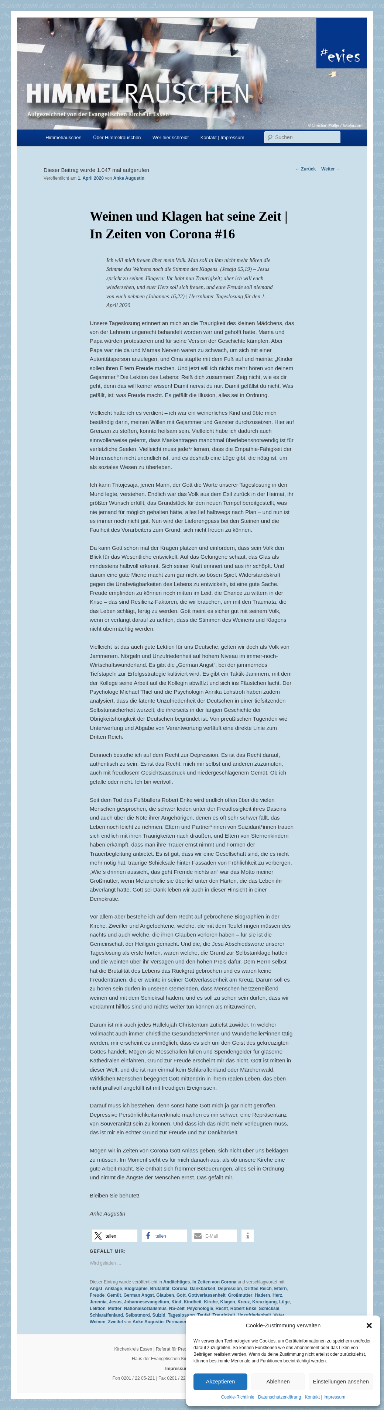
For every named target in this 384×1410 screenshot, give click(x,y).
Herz (277, 1295)
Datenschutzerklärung (279, 1397)
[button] (369, 1325)
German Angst (138, 1295)
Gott (181, 1295)
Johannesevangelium (146, 1301)
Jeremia (98, 1301)
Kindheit (193, 1301)
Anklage (113, 1288)
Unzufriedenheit (254, 1315)
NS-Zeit (177, 1308)
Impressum (177, 1368)
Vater (279, 1315)
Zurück (305, 169)
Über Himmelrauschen (117, 137)
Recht (222, 1308)
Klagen (227, 1301)
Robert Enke (243, 1308)
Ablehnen (277, 1381)
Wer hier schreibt (170, 137)
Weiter (330, 169)
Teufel (203, 1315)
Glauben (165, 1295)
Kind (177, 1301)
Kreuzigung (264, 1301)
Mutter (114, 1308)
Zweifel (115, 1321)
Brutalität (159, 1288)
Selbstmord (138, 1315)
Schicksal (269, 1308)
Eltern (280, 1288)
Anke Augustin (128, 178)
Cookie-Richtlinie (237, 1397)
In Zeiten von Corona (214, 1282)
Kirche (211, 1301)
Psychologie (200, 1308)
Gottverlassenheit (206, 1295)
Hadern (262, 1295)
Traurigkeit (223, 1315)
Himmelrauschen (63, 137)
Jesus (115, 1301)
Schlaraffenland (106, 1315)
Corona (180, 1288)
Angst (96, 1288)
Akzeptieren (220, 1381)
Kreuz (243, 1301)
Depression (230, 1288)
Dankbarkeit (202, 1288)
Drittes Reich (258, 1288)
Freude (97, 1295)
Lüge (284, 1301)
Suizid (158, 1315)
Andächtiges (176, 1282)
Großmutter (240, 1295)
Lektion (98, 1308)
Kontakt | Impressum (325, 1397)
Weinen (97, 1321)
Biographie (136, 1288)
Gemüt (114, 1295)
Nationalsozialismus (145, 1308)
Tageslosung (181, 1315)
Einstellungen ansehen (341, 1381)
